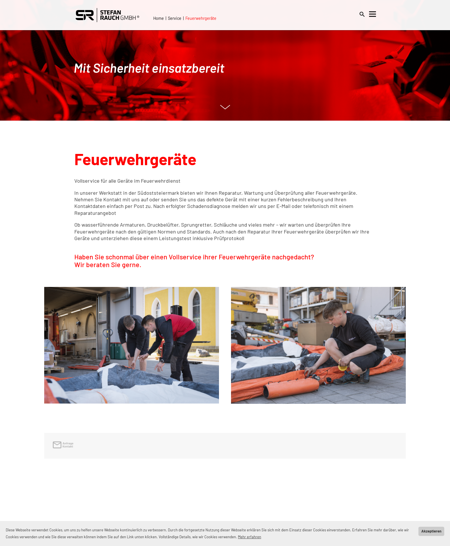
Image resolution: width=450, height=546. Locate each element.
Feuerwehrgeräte (200, 18)
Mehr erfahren (249, 537)
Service (174, 18)
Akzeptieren (431, 531)
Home (158, 18)
